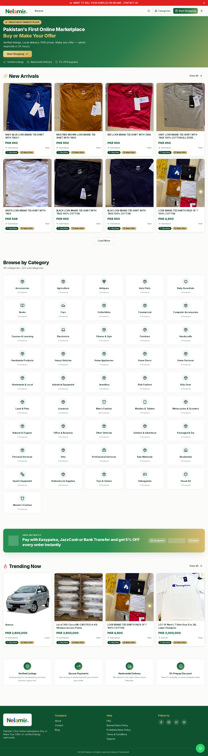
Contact (59, 725)
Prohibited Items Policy (119, 729)
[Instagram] (169, 722)
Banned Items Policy (117, 725)
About (58, 720)
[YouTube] (184, 722)
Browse (39, 10)
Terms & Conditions (117, 734)
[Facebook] (161, 722)
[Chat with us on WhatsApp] (200, 748)
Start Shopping (185, 10)
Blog (57, 729)
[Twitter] (176, 722)
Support (111, 738)
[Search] (149, 11)
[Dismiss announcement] (204, 3)
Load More (104, 240)
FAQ (109, 720)
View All (195, 75)
